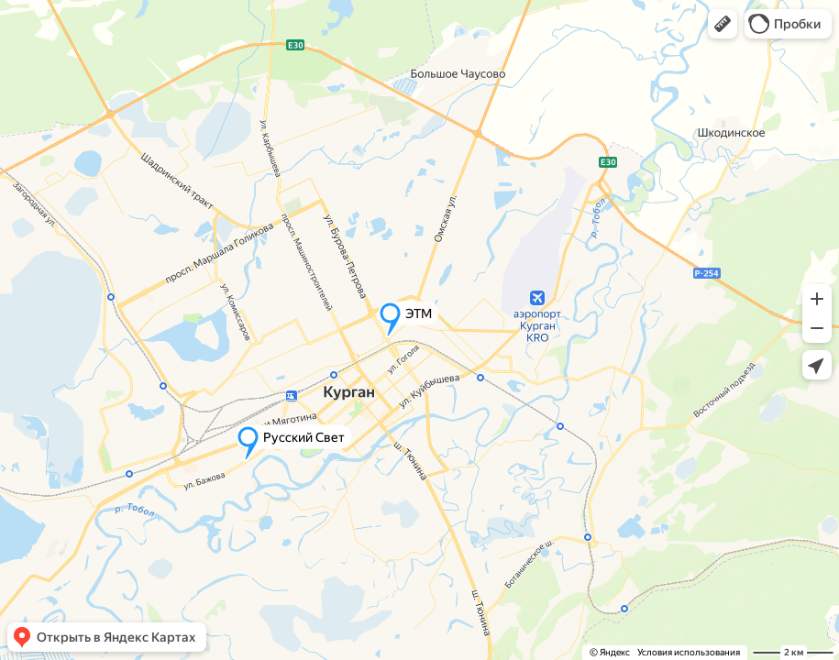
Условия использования (688, 652)
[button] (722, 23)
